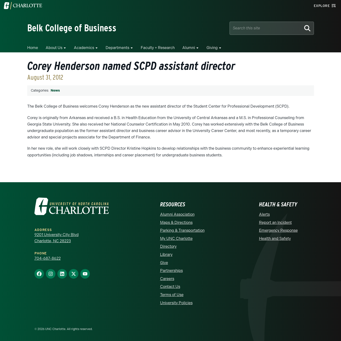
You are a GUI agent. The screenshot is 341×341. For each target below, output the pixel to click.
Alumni (188, 47)
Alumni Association (177, 214)
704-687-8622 (47, 258)
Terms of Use (172, 294)
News (55, 90)
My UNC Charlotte (176, 238)
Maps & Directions (176, 222)
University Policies (176, 303)
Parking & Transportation (182, 230)
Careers (167, 278)
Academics (84, 47)
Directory (168, 246)
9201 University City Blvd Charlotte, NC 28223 (56, 237)
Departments (117, 47)
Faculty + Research (158, 47)
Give (164, 262)
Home (32, 47)
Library (166, 254)
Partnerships (171, 270)
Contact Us (170, 286)
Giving (212, 47)
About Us (54, 47)
